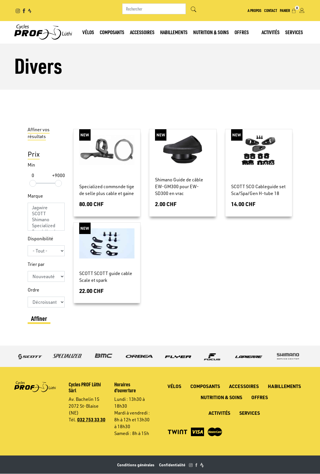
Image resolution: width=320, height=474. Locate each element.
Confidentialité (172, 464)
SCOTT (46, 214)
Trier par (36, 264)
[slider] (32, 183)
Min (31, 165)
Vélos (88, 32)
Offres (242, 32)
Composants (112, 32)
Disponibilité (40, 238)
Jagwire (46, 208)
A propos (254, 10)
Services (294, 32)
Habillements (173, 32)
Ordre (33, 290)
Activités (271, 32)
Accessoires (142, 32)
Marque (35, 196)
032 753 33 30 (91, 419)
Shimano (46, 220)
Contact (270, 10)
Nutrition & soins (211, 32)
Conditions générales (135, 464)
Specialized (46, 226)
